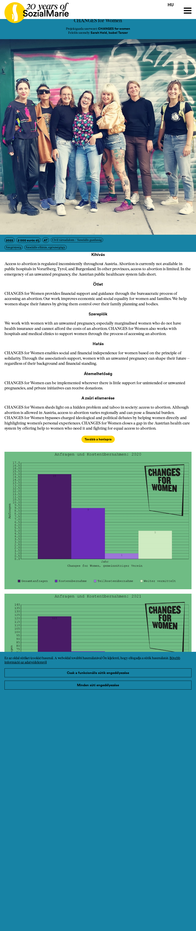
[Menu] (188, 10)
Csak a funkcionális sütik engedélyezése (98, 673)
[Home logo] (34, 10)
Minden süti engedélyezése (98, 685)
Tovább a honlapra (98, 439)
